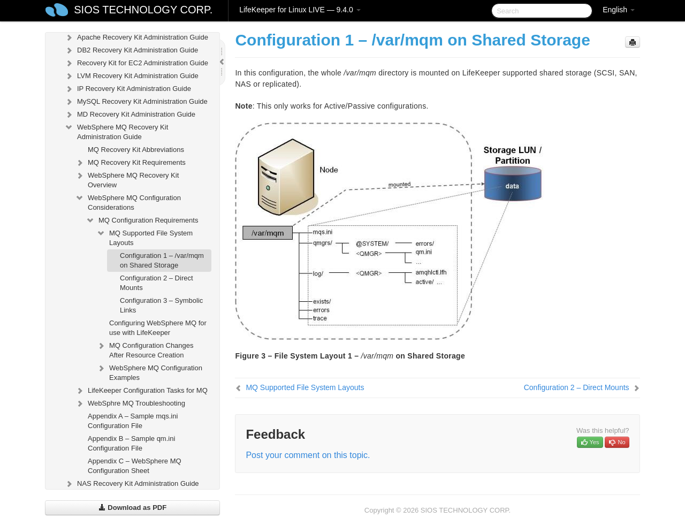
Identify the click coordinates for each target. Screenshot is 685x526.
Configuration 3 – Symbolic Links (161, 305)
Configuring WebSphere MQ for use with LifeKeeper (158, 328)
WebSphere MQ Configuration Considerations (128, 201)
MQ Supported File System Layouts (144, 237)
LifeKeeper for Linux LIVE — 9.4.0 (299, 9)
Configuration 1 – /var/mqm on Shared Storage (162, 260)
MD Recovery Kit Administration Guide (129, 114)
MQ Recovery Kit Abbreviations (136, 150)
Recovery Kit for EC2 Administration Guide (136, 63)
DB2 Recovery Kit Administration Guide (131, 50)
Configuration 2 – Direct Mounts (156, 283)
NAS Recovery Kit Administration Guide (131, 483)
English (619, 9)
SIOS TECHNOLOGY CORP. (143, 10)
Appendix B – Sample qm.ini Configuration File (131, 443)
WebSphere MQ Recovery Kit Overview (127, 179)
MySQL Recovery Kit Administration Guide (136, 101)
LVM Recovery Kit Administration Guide (131, 76)
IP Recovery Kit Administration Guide (127, 88)
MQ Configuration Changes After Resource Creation (145, 349)
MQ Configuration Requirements (142, 220)
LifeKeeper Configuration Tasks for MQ (141, 390)
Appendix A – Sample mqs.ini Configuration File (133, 421)
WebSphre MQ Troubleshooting (130, 403)
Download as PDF (132, 508)
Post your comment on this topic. (308, 455)
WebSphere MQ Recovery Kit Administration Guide (116, 131)
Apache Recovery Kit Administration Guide (136, 37)
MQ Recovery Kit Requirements (130, 162)
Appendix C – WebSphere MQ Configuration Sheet (134, 466)
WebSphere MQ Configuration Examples (149, 372)
